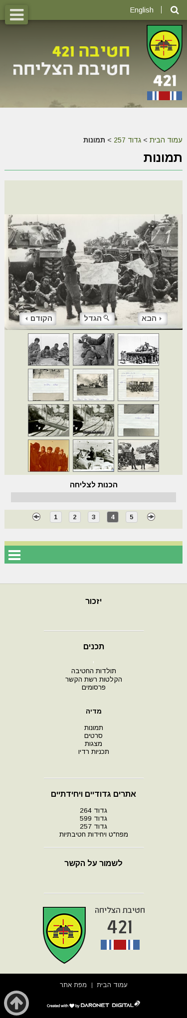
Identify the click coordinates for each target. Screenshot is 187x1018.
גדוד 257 (127, 140)
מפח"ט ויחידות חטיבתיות (93, 834)
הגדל (97, 318)
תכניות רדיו (93, 751)
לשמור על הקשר (93, 863)
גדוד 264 (93, 810)
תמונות (93, 727)
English (142, 9)
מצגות (93, 743)
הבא (152, 318)
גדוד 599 (93, 818)
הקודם (38, 318)
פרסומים (94, 687)
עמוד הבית (166, 140)
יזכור (93, 601)
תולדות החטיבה (93, 671)
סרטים (93, 735)
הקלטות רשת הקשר (93, 679)
